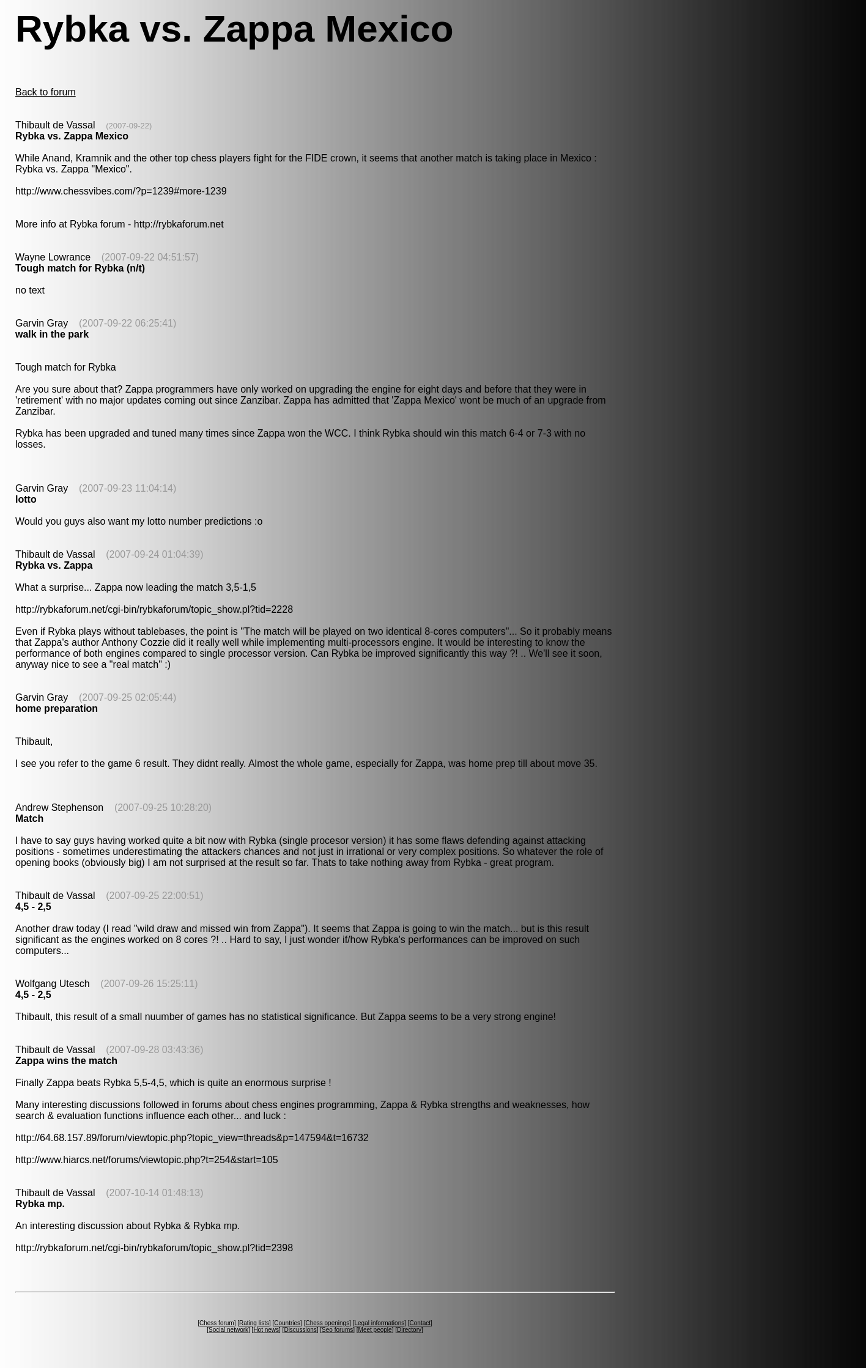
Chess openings (327, 1323)
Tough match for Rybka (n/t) (80, 268)
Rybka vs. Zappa (53, 565)
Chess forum (216, 1323)
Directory (409, 1329)
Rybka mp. (40, 1204)
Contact (420, 1323)
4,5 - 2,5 (33, 906)
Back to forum (45, 92)
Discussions (300, 1329)
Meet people (375, 1329)
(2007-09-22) (129, 125)
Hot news (266, 1329)
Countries (287, 1323)
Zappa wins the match (66, 1061)
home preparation (56, 708)
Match (29, 818)
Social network (228, 1329)
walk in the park (52, 334)
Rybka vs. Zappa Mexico (71, 136)
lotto (26, 499)
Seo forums (337, 1329)
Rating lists (254, 1323)
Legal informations (379, 1323)
